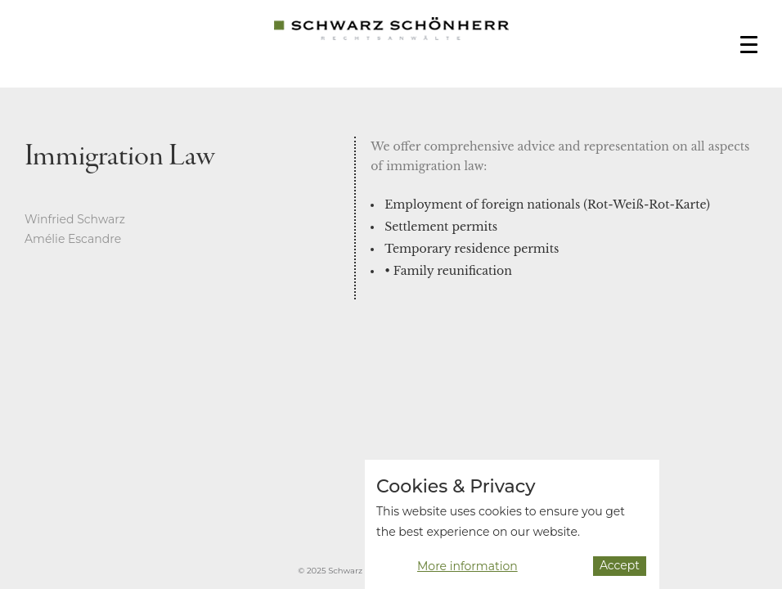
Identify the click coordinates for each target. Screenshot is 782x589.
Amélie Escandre (73, 239)
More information (467, 569)
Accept (620, 568)
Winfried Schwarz (75, 219)
